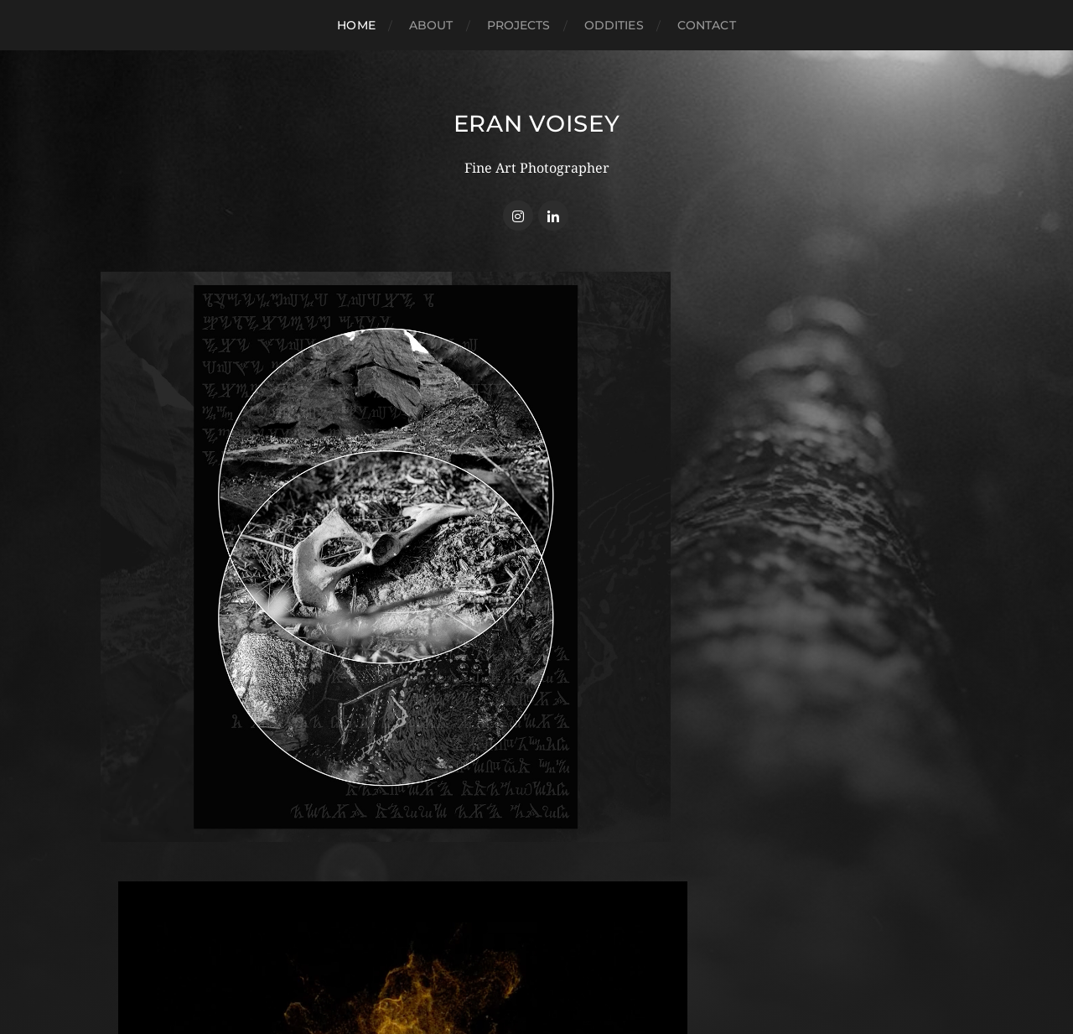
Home (356, 25)
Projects (519, 25)
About (431, 25)
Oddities (614, 25)
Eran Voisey (537, 123)
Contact (706, 25)
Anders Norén (569, 960)
